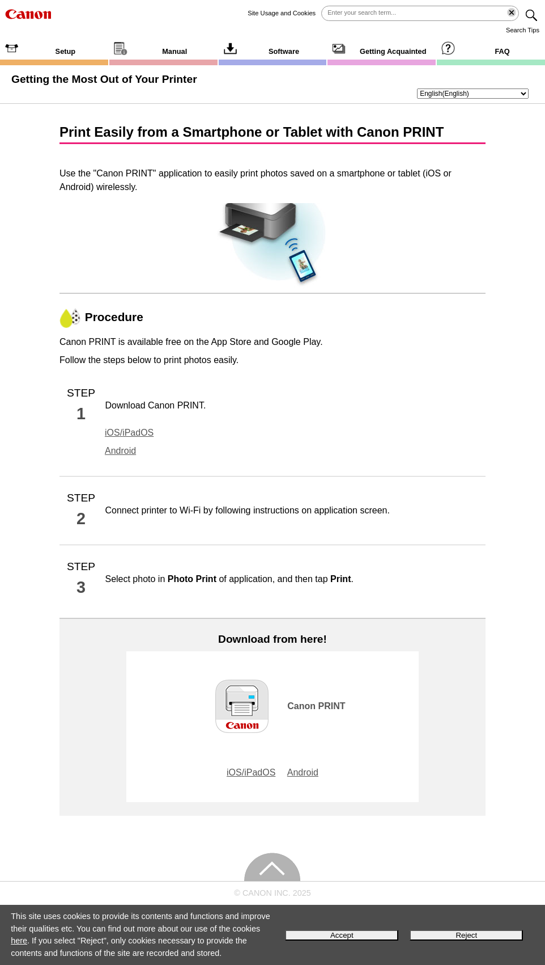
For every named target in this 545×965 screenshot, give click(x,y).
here (19, 940)
